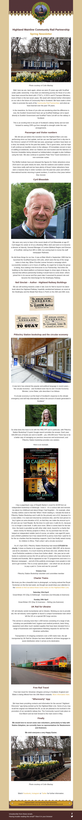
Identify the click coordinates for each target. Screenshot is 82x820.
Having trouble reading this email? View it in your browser (30, 816)
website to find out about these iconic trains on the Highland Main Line (42, 587)
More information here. (61, 694)
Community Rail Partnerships (48, 103)
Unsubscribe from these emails (20, 814)
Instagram (35, 793)
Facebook (27, 793)
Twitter (44, 793)
